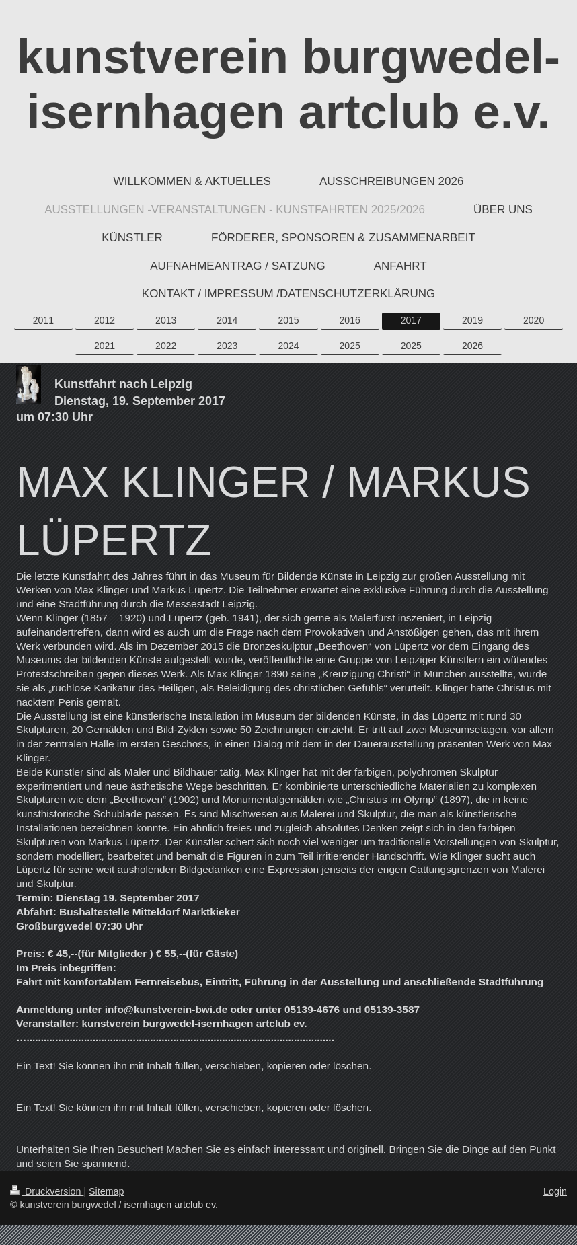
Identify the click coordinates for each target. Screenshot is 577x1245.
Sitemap (106, 1191)
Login (555, 1191)
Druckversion (46, 1191)
